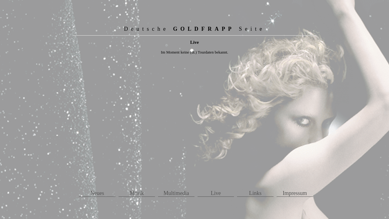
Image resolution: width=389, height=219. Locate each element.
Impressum (295, 193)
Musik (137, 193)
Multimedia (176, 193)
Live (216, 193)
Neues (97, 193)
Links (255, 193)
